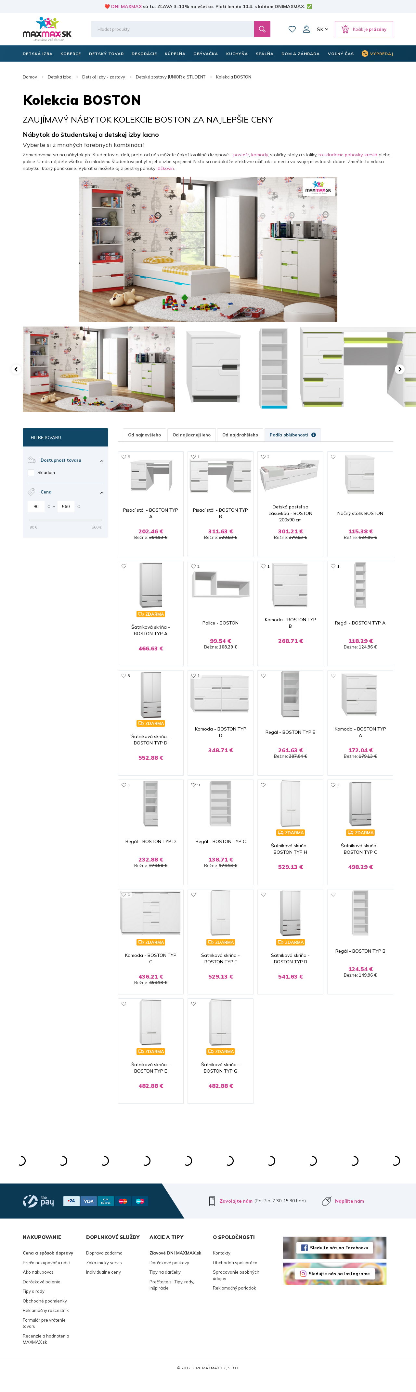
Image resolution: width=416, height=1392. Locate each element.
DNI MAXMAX (126, 6)
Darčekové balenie (41, 1294)
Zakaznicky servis (104, 1275)
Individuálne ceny (103, 1285)
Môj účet (306, 29)
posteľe (241, 155)
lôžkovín (165, 168)
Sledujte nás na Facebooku (339, 1260)
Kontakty (221, 1265)
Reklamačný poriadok (234, 1300)
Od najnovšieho (144, 434)
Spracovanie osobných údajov (236, 1288)
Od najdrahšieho (240, 434)
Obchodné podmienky (45, 1313)
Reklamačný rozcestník (46, 1323)
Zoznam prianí (292, 29)
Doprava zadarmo (104, 1265)
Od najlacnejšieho (192, 434)
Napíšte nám (349, 1214)
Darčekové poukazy (169, 1275)
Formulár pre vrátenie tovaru (44, 1336)
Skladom (46, 472)
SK (320, 29)
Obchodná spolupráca (235, 1275)
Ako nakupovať (38, 1285)
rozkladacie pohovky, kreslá (347, 155)
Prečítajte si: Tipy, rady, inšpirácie (172, 1297)
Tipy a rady (34, 1304)
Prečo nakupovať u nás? (46, 1275)
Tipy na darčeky (165, 1285)
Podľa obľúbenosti (293, 434)
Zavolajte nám (236, 1214)
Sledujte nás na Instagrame (339, 1286)
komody (259, 155)
